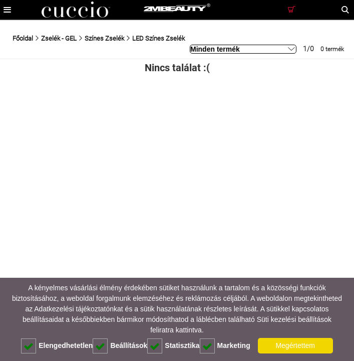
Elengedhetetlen (57, 345)
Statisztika (173, 345)
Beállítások (120, 345)
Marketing (225, 345)
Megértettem (295, 345)
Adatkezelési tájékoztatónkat (78, 309)
